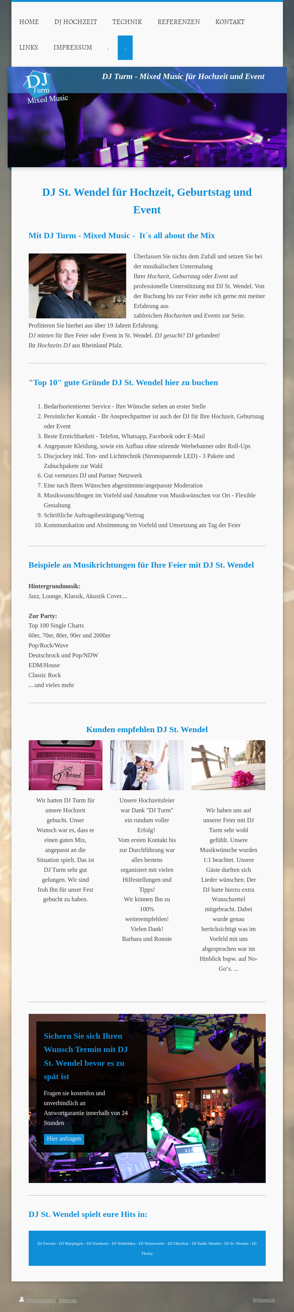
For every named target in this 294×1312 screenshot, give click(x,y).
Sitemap (68, 1300)
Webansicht (264, 1299)
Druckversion (38, 1300)
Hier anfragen (64, 1138)
